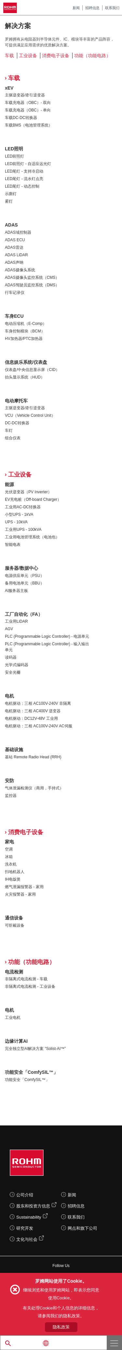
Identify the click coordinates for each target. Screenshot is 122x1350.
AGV (9, 629)
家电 (9, 841)
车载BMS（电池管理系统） (28, 125)
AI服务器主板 (16, 590)
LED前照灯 (14, 156)
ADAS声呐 (14, 262)
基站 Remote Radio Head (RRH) (33, 757)
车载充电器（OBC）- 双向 (28, 102)
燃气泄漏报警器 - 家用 (24, 887)
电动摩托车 (16, 400)
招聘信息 (92, 8)
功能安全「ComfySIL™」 (31, 1072)
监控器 (11, 795)
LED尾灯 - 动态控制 (22, 186)
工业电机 (12, 1017)
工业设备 (28, 55)
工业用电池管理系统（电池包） (32, 537)
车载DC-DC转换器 (21, 117)
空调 (9, 849)
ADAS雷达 (14, 247)
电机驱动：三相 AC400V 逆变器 (33, 711)
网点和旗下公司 (82, 1228)
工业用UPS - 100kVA (23, 529)
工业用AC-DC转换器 (23, 507)
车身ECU (14, 316)
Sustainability (28, 1217)
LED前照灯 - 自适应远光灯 (28, 163)
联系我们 (112, 8)
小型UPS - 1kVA (19, 514)
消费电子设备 (55, 55)
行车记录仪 (14, 292)
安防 (9, 780)
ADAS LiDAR (16, 255)
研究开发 (24, 1228)
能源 (9, 484)
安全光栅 (12, 672)
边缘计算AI (16, 1041)
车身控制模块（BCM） (25, 331)
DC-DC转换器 (17, 423)
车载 (9, 55)
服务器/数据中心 (21, 568)
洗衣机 (11, 864)
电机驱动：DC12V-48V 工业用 (31, 718)
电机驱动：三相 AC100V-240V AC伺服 (38, 726)
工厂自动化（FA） (24, 614)
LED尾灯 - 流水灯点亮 (24, 179)
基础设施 (14, 749)
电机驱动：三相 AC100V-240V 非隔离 (38, 703)
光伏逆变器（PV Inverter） (28, 492)
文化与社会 (26, 1239)
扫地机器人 (14, 871)
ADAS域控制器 (18, 232)
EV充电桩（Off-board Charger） (33, 499)
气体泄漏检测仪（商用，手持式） (34, 788)
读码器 (11, 657)
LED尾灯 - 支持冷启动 (24, 171)
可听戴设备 (14, 925)
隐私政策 (61, 1327)
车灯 (9, 430)
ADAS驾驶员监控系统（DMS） (32, 285)
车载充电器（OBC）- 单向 (28, 110)
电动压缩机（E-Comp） (26, 323)
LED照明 (14, 148)
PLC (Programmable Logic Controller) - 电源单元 (47, 636)
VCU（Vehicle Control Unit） (30, 415)
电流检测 (14, 971)
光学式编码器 (16, 665)
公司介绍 (24, 1194)
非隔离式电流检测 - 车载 (26, 979)
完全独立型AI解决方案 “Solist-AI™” (35, 1048)
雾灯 (9, 201)
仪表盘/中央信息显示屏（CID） (32, 369)
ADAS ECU (15, 240)
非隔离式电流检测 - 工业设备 (30, 986)
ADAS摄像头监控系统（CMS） (32, 277)
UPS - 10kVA (16, 522)
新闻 (76, 8)
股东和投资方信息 (33, 1206)
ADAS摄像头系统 (20, 270)
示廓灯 (11, 194)
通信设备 (14, 917)
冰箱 (9, 856)
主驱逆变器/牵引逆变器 (25, 95)
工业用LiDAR (16, 621)
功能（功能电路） (92, 55)
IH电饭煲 (12, 879)
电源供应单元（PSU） (24, 575)
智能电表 (12, 544)
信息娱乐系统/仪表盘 (26, 362)
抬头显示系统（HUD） (25, 377)
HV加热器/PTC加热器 (24, 338)
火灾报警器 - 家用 (20, 894)
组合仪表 (12, 438)
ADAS (11, 225)
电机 (9, 696)
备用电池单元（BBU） (24, 583)
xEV (9, 88)
